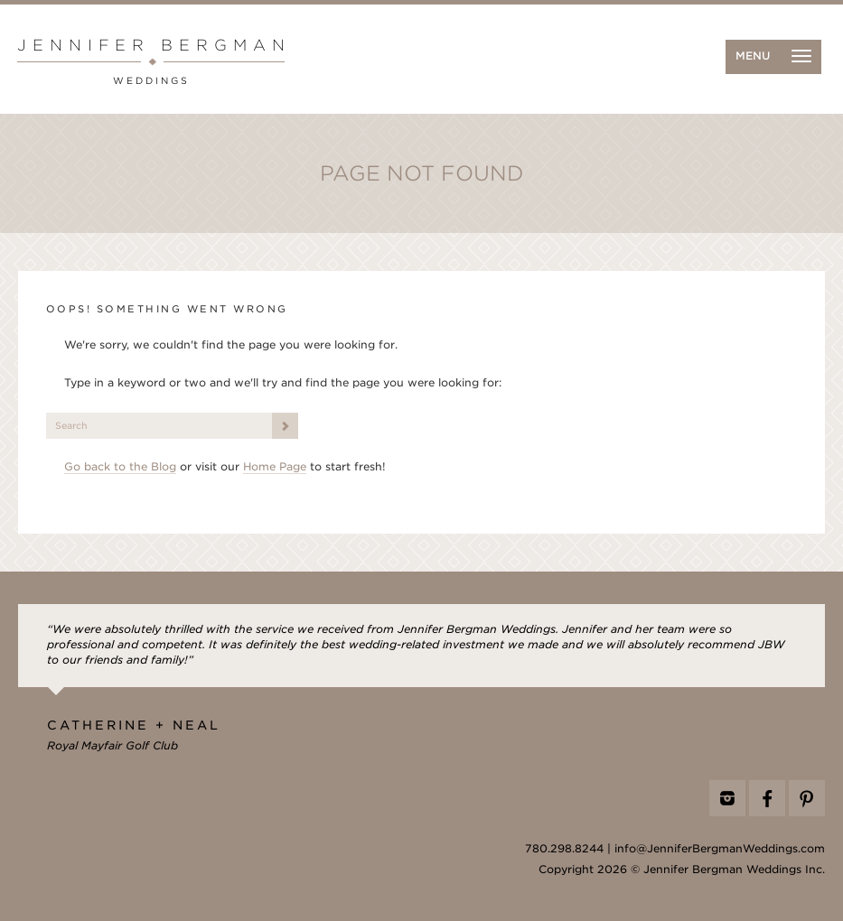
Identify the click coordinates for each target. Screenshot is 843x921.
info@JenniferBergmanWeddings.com (719, 848)
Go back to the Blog (120, 466)
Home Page (274, 466)
